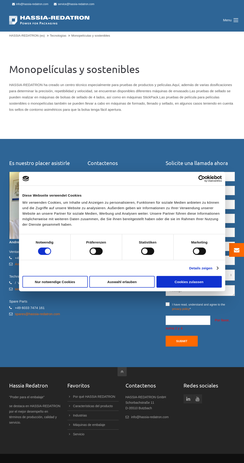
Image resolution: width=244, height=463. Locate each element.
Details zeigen (200, 268)
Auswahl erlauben (122, 282)
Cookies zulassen (189, 282)
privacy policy (181, 309)
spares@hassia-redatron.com (37, 314)
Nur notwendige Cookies (55, 282)
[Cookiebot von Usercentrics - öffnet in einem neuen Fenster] (202, 178)
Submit (181, 341)
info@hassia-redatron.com (30, 4)
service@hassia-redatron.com (74, 4)
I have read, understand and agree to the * (195, 306)
